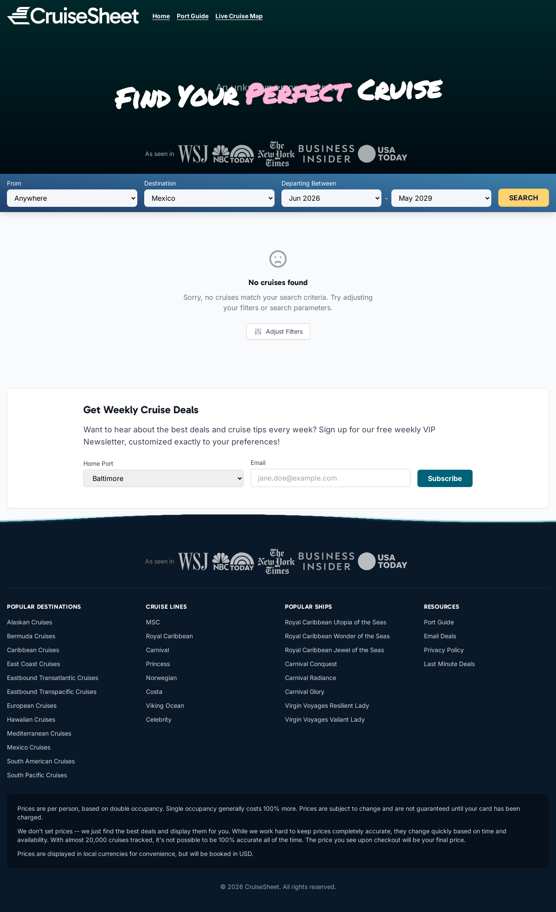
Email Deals (440, 636)
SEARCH (523, 197)
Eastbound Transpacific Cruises (51, 691)
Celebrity (159, 719)
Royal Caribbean (169, 636)
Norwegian (161, 677)
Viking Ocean (165, 705)
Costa (154, 691)
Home (161, 16)
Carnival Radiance (310, 677)
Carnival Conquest (311, 663)
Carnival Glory (304, 691)
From (14, 183)
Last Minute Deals (449, 663)
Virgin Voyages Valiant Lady (325, 719)
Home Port (98, 463)
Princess (158, 663)
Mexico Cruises (28, 747)
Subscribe (445, 478)
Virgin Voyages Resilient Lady (327, 705)
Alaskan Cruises (29, 622)
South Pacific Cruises (37, 775)
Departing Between (308, 183)
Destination (160, 183)
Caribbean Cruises (33, 649)
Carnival (157, 649)
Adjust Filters (278, 331)
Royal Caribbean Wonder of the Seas (337, 636)
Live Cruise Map (239, 16)
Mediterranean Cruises (39, 733)
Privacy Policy (444, 649)
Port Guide (192, 16)
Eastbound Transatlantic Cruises (52, 677)
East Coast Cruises (33, 663)
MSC (153, 622)
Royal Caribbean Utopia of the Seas (335, 622)
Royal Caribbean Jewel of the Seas (334, 649)
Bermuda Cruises (31, 636)
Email (258, 462)
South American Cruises (41, 761)
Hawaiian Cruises (31, 719)
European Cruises (31, 705)
